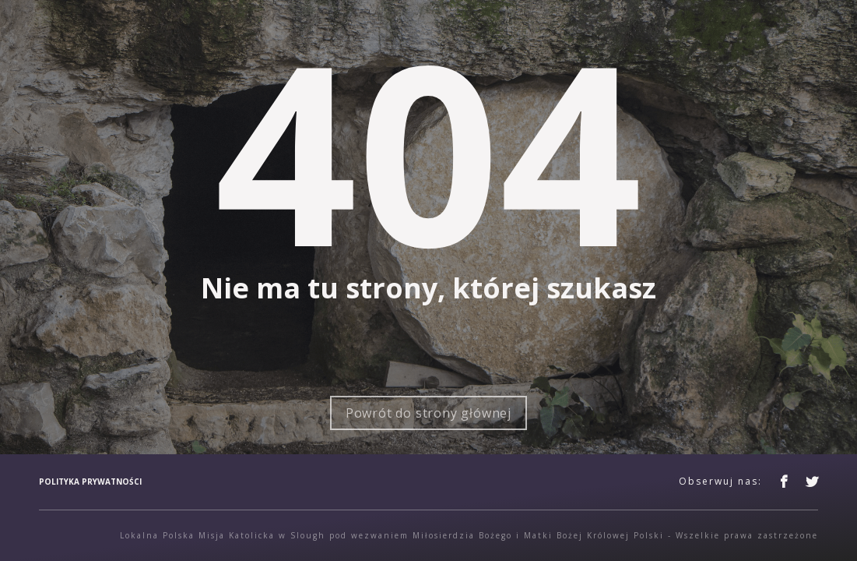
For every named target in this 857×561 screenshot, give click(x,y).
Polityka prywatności (90, 481)
